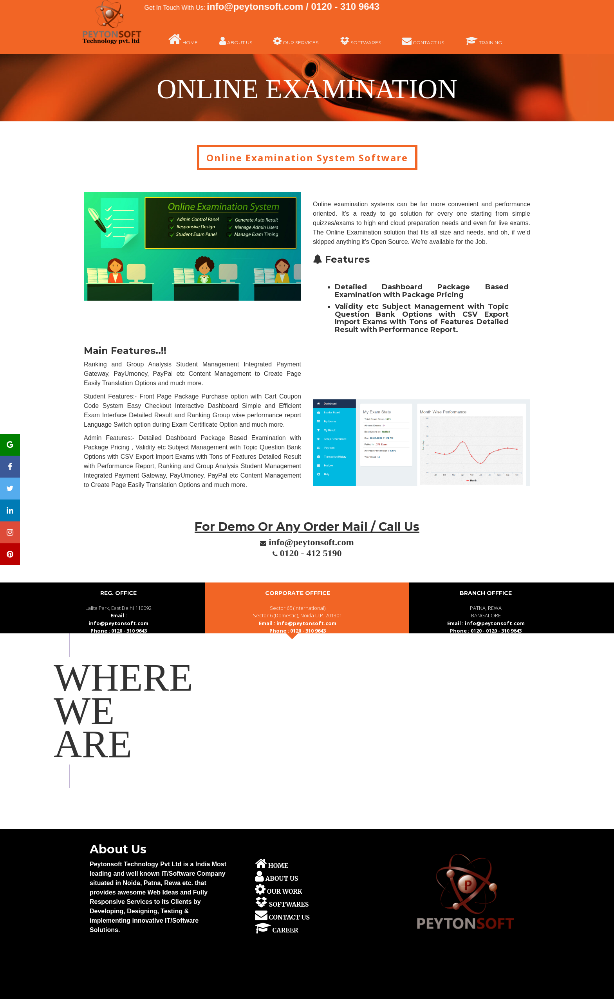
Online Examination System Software (307, 157)
